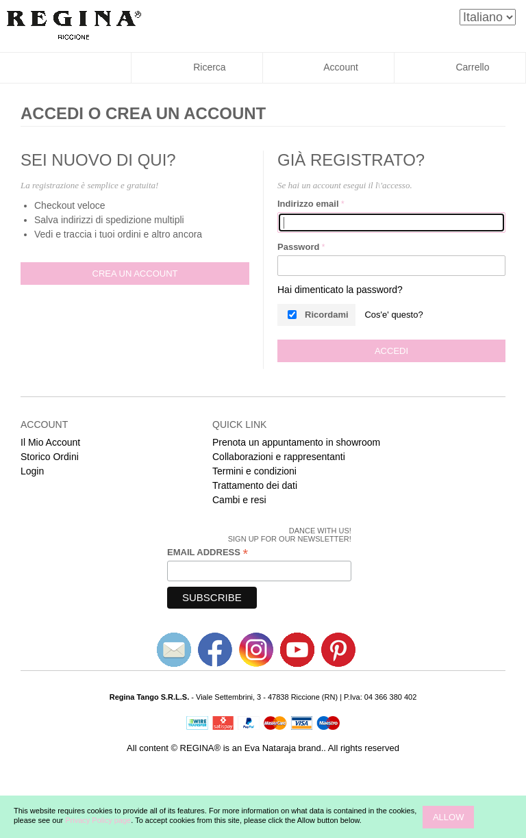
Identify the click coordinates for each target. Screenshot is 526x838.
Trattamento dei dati (254, 485)
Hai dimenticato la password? (340, 289)
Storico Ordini (50, 456)
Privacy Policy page (98, 820)
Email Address (207, 552)
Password (298, 247)
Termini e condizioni (254, 471)
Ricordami (327, 314)
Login (32, 471)
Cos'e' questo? (393, 314)
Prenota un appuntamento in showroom (296, 442)
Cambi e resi (239, 499)
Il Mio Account (50, 442)
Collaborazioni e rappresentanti (278, 456)
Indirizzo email (308, 204)
